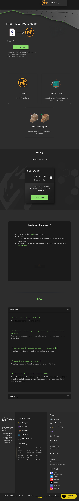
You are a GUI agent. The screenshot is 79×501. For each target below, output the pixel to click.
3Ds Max (20, 448)
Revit (28, 457)
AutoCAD (20, 453)
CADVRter (23, 434)
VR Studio (23, 427)
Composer (23, 423)
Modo (28, 450)
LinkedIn (54, 476)
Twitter (54, 482)
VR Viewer (23, 430)
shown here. (23, 246)
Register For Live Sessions (57, 464)
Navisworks (30, 453)
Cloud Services (54, 449)
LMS (53, 431)
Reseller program (55, 462)
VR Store (54, 419)
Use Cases (54, 436)
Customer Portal (54, 444)
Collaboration (56, 423)
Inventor (20, 460)
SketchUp (38, 448)
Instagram (55, 488)
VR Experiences (54, 446)
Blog (51, 457)
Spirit (37, 455)
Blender (20, 455)
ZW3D (37, 457)
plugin (32, 234)
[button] (20, 47)
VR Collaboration (25, 438)
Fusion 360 (21, 457)
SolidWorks (39, 453)
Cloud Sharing (56, 427)
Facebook (55, 485)
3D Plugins (23, 444)
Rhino (28, 460)
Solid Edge (39, 450)
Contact (52, 459)
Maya (28, 448)
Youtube (54, 479)
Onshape (30, 455)
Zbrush (38, 460)
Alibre (20, 450)
